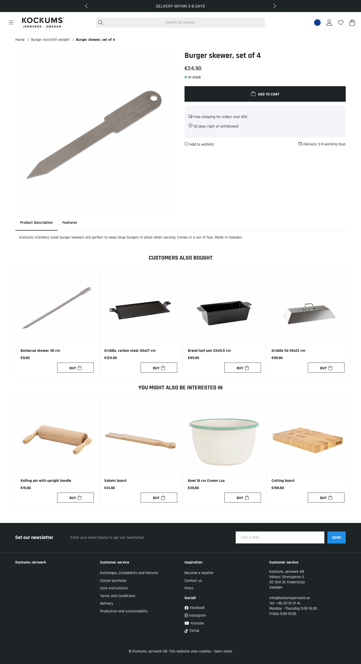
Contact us (193, 580)
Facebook (195, 608)
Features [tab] (70, 222)
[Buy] (75, 368)
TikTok (192, 631)
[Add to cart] (265, 94)
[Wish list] (340, 22)
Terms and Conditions (117, 596)
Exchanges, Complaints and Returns (129, 573)
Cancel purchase (113, 580)
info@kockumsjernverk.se (289, 598)
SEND (336, 537)
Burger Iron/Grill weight (50, 39)
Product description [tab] (36, 222)
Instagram (195, 615)
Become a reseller (199, 573)
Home (20, 39)
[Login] (329, 22)
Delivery (106, 603)
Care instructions (114, 588)
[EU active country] (317, 23)
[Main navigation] (11, 22)
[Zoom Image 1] (95, 130)
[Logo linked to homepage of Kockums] (43, 23)
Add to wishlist (199, 144)
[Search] (180, 23)
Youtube (194, 623)
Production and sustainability (124, 611)
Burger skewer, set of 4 (95, 39)
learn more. (223, 651)
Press (189, 588)
